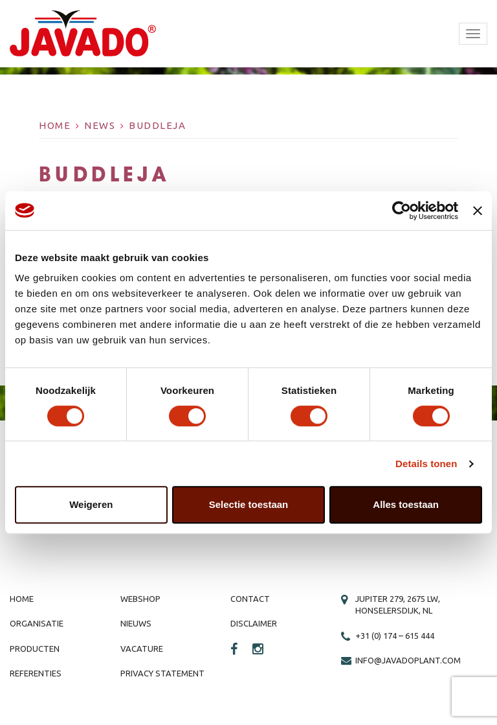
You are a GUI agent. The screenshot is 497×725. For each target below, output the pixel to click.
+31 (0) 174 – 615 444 (394, 635)
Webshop (140, 598)
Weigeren (91, 504)
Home (55, 125)
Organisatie (36, 623)
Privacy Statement (162, 673)
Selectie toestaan (249, 504)
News (99, 125)
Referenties (35, 673)
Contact (250, 598)
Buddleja (157, 125)
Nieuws (135, 623)
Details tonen (426, 463)
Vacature (141, 648)
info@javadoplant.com (408, 660)
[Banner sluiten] (477, 210)
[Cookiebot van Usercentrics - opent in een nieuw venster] (401, 210)
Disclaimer (253, 623)
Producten (35, 648)
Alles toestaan (406, 504)
